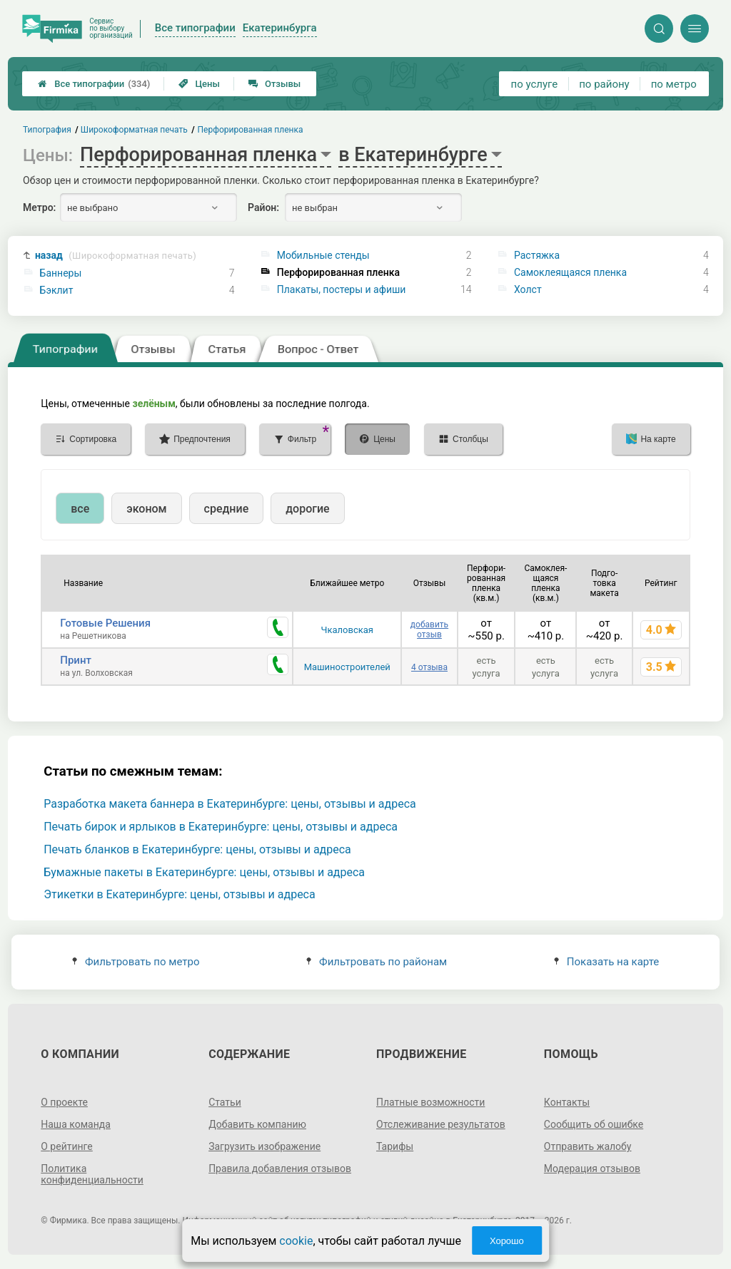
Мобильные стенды (323, 255)
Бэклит (57, 290)
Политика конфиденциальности (92, 1174)
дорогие (307, 508)
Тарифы (394, 1146)
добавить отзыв (429, 629)
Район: (263, 207)
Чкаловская (347, 630)
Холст (528, 289)
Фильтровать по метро (136, 961)
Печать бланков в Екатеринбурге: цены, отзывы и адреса (197, 849)
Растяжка (537, 255)
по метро (674, 84)
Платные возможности (430, 1102)
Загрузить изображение (264, 1146)
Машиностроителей (347, 667)
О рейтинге (67, 1146)
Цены (199, 83)
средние (226, 508)
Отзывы (274, 83)
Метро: (39, 207)
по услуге (534, 84)
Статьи (224, 1102)
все (80, 508)
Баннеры (61, 273)
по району (604, 84)
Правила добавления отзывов (279, 1168)
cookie (296, 1241)
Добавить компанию (257, 1124)
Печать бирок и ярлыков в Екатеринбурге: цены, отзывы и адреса (221, 826)
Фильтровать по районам (376, 961)
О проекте (64, 1102)
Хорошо (507, 1240)
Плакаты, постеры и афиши (341, 289)
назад (115, 255)
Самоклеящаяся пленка (570, 272)
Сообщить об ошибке (593, 1124)
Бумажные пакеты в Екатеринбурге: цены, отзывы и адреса (204, 872)
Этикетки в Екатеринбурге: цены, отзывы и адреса (180, 894)
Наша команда (76, 1124)
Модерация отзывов (592, 1168)
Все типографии (94, 83)
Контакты (567, 1102)
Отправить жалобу (588, 1146)
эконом (146, 508)
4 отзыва (429, 667)
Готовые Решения (105, 623)
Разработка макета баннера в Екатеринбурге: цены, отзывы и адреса (230, 804)
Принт (75, 660)
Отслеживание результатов (440, 1124)
